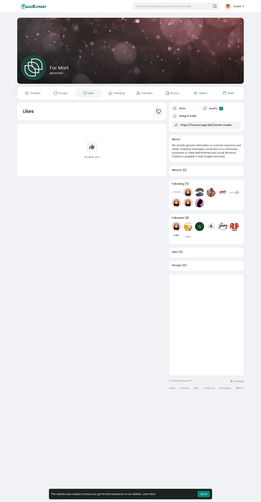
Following (178, 183)
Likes (175, 251)
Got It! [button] (203, 494)
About (172, 388)
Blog (196, 388)
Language (237, 381)
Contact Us (209, 388)
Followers (178, 217)
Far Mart (59, 68)
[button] (176, 6)
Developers (225, 388)
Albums (177, 170)
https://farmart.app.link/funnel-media (206, 125)
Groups (177, 265)
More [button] (240, 388)
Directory (184, 388)
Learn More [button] (149, 494)
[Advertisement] (206, 299)
